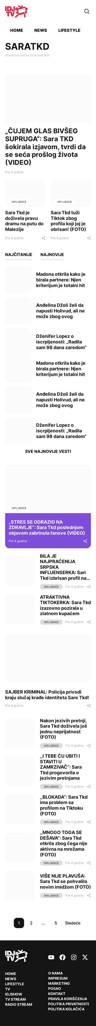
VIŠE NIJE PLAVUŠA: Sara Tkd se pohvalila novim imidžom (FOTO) (65, 881)
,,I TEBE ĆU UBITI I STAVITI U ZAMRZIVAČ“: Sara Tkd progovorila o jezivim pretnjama (61, 767)
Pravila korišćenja (67, 999)
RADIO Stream (18, 1004)
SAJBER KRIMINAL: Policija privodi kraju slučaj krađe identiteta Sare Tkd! (47, 694)
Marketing (59, 983)
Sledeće (72, 923)
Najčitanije (18, 254)
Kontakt (56, 993)
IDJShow (13, 994)
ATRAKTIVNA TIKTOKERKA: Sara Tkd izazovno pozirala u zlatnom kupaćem (65, 605)
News (40, 30)
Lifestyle (69, 30)
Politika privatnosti (68, 1004)
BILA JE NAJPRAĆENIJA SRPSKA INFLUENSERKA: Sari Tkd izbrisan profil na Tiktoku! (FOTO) (63, 569)
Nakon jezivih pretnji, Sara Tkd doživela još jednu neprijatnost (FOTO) (63, 729)
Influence (19, 201)
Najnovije (52, 254)
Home (16, 30)
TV (7, 989)
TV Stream (15, 999)
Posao (54, 988)
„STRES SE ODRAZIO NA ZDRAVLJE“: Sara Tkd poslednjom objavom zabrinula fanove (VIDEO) (47, 527)
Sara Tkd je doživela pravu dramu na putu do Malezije (24, 221)
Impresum (58, 978)
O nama (55, 973)
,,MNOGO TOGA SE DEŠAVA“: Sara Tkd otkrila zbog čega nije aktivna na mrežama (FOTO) (63, 843)
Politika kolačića (66, 1009)
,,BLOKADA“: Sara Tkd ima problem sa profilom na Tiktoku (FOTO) (64, 805)
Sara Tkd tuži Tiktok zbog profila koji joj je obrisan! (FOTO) (68, 221)
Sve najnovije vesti (48, 451)
